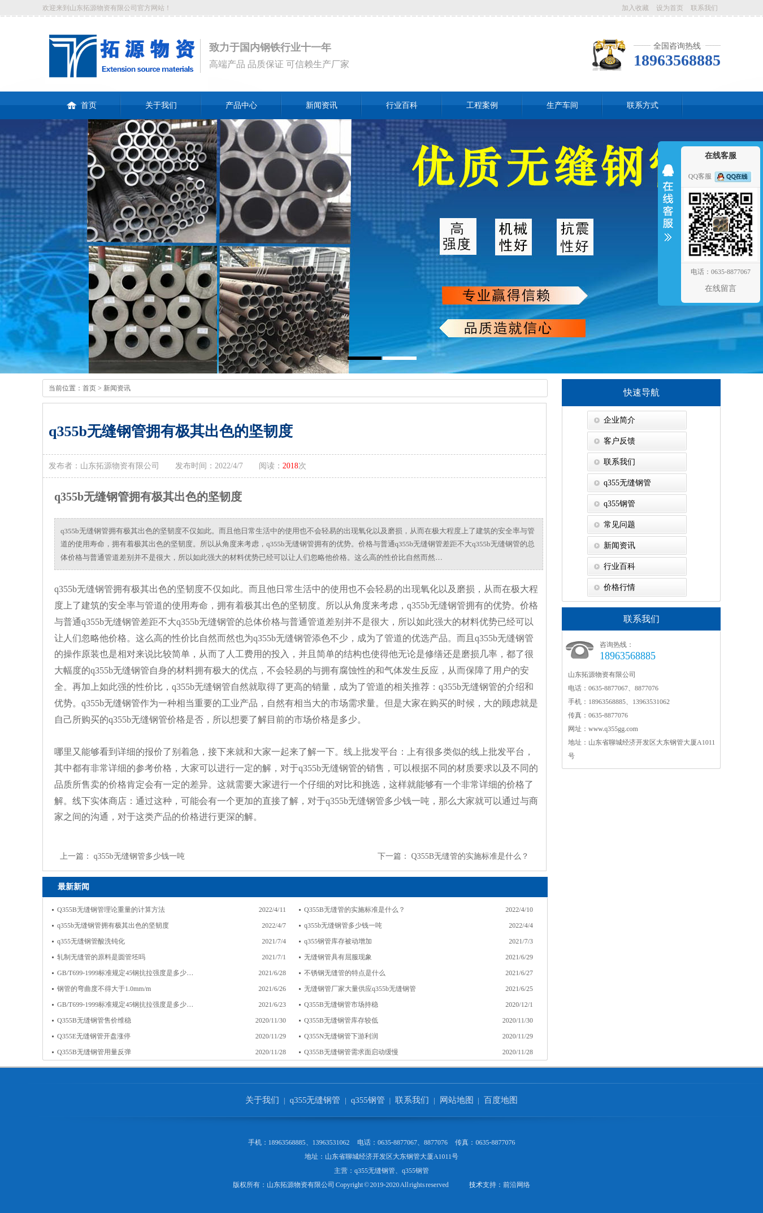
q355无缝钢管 (627, 483)
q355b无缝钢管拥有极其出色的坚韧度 (113, 925)
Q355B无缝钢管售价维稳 (94, 1020)
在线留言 (720, 288)
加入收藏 (635, 8)
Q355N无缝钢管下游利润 (341, 1036)
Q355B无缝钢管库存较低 (341, 1020)
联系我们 (704, 8)
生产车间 (562, 105)
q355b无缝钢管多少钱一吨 (139, 856)
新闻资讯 (321, 105)
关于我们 (161, 105)
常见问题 (619, 524)
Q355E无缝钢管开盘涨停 (94, 1036)
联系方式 (642, 105)
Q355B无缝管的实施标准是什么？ (470, 856)
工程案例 (482, 105)
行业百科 (402, 105)
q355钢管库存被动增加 (338, 941)
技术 (476, 1185)
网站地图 (457, 1100)
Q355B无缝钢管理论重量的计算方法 (111, 910)
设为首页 (669, 8)
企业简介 (619, 420)
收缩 (668, 210)
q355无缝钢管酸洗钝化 (91, 941)
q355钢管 (619, 503)
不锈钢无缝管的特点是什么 (344, 973)
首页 (82, 101)
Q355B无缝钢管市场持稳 (341, 1004)
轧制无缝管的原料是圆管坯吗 (101, 957)
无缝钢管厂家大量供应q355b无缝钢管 (360, 989)
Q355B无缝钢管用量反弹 (94, 1052)
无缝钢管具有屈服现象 (338, 957)
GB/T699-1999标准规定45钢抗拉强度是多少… (125, 973)
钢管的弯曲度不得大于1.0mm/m (104, 989)
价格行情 (619, 587)
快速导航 (641, 392)
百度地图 (501, 1100)
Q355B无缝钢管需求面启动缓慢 (351, 1052)
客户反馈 (619, 441)
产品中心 (241, 105)
